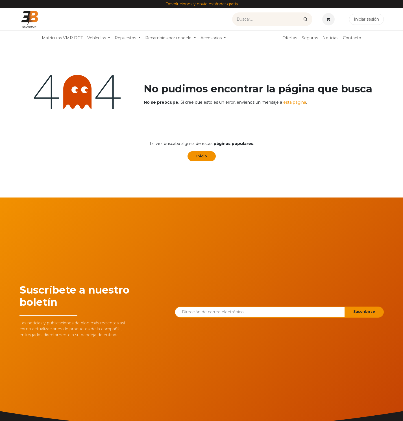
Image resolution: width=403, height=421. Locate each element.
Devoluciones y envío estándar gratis (201, 3)
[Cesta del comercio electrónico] (329, 19)
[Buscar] (305, 19)
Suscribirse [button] (364, 311)
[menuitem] (62, 38)
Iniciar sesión (366, 19)
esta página (294, 102)
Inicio (201, 156)
